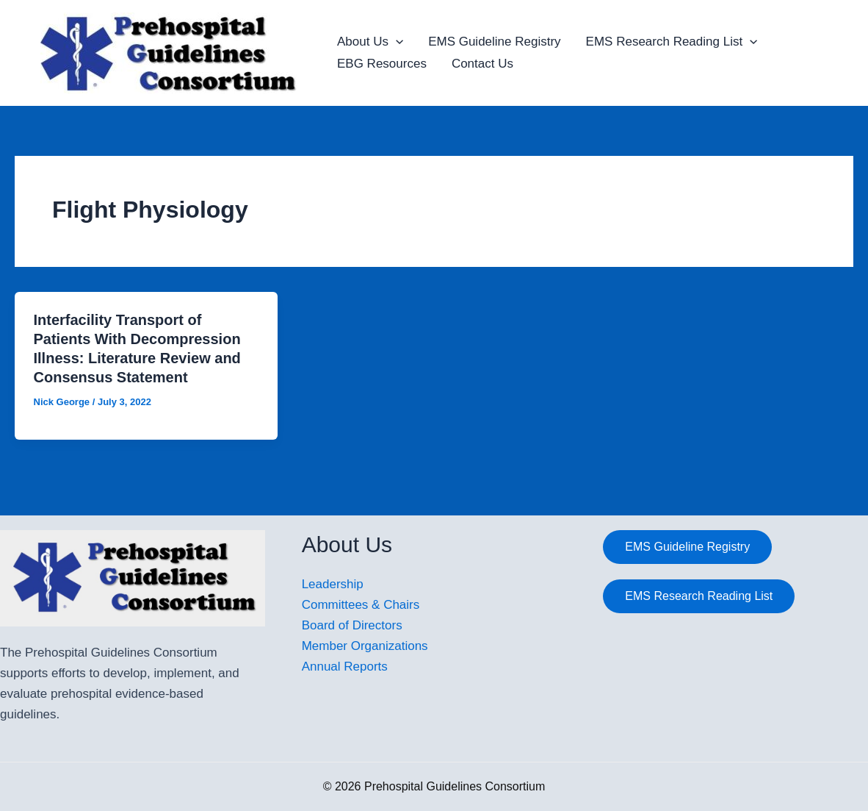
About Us (370, 42)
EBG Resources (382, 64)
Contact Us (482, 64)
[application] (395, 42)
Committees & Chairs (361, 605)
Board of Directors (352, 625)
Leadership (333, 584)
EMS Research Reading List (672, 42)
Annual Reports (345, 667)
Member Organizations (365, 646)
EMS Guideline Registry (494, 42)
